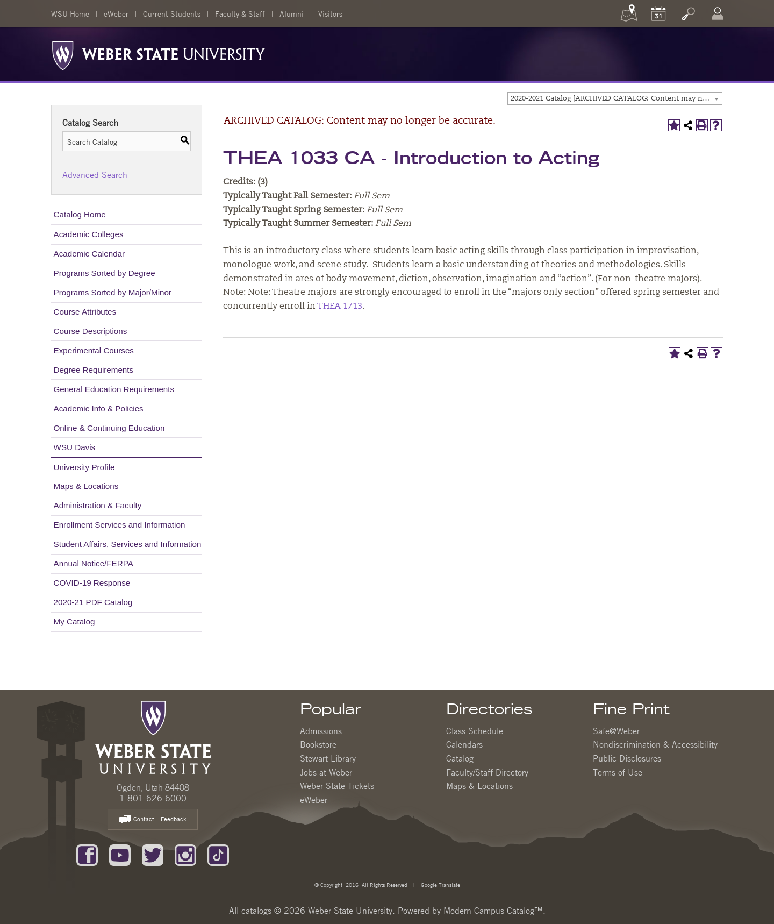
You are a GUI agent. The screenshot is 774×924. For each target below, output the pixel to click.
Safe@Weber (616, 731)
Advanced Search (94, 174)
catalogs (256, 910)
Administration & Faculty (98, 505)
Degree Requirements (94, 369)
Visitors (330, 13)
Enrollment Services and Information (119, 524)
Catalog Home (80, 214)
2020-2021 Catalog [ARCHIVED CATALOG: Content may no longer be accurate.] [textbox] (616, 98)
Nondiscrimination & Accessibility (655, 744)
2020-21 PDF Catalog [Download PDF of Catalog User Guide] (93, 602)
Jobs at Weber (326, 772)
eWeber (116, 13)
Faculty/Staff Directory (487, 772)
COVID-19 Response (92, 582)
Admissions (321, 731)
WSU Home (70, 13)
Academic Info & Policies (99, 408)
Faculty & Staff (240, 13)
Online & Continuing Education (109, 427)
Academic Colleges (89, 234)
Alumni (292, 13)
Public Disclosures (627, 758)
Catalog (460, 758)
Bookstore (318, 744)
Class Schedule (474, 731)
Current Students (171, 13)
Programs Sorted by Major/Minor (112, 292)
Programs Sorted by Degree (104, 273)
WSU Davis (75, 447)
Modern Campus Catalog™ (493, 910)
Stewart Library (328, 758)
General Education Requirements (114, 389)
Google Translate (439, 884)
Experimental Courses (94, 350)
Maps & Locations (86, 486)
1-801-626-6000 (153, 798)
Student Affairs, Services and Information (128, 544)
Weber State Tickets (337, 785)
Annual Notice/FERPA (93, 563)
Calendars (464, 744)
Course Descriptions (90, 331)
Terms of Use (617, 772)
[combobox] (614, 98)
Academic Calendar (89, 253)
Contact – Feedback (153, 820)
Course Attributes (85, 311)
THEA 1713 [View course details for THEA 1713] (339, 306)
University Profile (84, 467)
